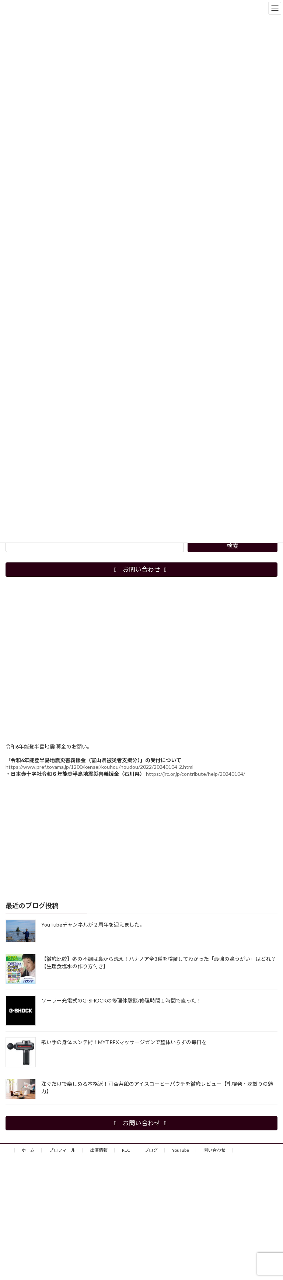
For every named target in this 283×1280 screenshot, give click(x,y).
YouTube (180, 1150)
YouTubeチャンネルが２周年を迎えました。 (93, 924)
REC (126, 1150)
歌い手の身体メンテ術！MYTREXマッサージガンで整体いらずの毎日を (124, 1042)
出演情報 (99, 1150)
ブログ (151, 1150)
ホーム (28, 1150)
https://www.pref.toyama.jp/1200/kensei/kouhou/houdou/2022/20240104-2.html (99, 766)
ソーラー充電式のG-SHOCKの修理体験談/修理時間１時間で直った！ (121, 1000)
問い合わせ (214, 1150)
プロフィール (62, 1150)
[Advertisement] (141, 838)
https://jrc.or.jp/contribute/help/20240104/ (195, 773)
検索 (232, 545)
